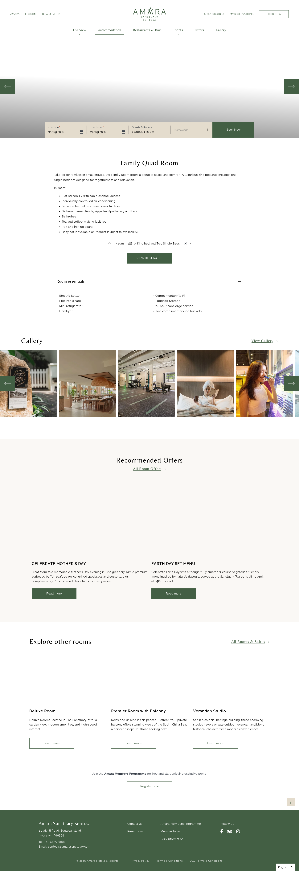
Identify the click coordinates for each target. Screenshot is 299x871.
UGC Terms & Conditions (206, 860)
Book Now (274, 14)
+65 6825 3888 (54, 842)
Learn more (51, 743)
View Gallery (262, 340)
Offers (199, 30)
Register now (149, 786)
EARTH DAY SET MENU (173, 563)
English (282, 867)
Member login (170, 831)
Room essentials (70, 281)
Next (291, 86)
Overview (79, 30)
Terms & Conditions (170, 860)
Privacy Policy (140, 860)
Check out (96, 127)
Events (178, 30)
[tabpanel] (29, 383)
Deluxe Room (42, 711)
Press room (135, 831)
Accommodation (109, 30)
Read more (54, 593)
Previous (7, 86)
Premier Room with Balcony (138, 711)
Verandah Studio (209, 711)
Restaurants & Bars (147, 30)
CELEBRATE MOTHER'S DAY (59, 563)
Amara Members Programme (181, 823)
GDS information (172, 839)
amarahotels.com (23, 14)
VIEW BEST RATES (149, 258)
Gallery (221, 30)
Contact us (134, 823)
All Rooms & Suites (248, 641)
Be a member (51, 14)
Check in (53, 127)
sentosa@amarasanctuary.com (69, 846)
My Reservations (241, 14)
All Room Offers (147, 468)
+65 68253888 (215, 14)
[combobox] (285, 867)
